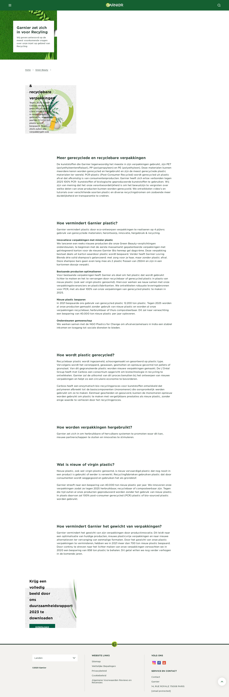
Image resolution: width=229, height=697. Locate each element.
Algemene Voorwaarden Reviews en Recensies (112, 681)
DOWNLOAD (42, 627)
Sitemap (96, 661)
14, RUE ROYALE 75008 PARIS (168, 686)
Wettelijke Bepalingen (104, 666)
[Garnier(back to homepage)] (114, 5)
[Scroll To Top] (222, 682)
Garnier (155, 681)
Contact (155, 677)
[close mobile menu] (10, 5)
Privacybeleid (99, 670)
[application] (55, 658)
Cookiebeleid (99, 675)
